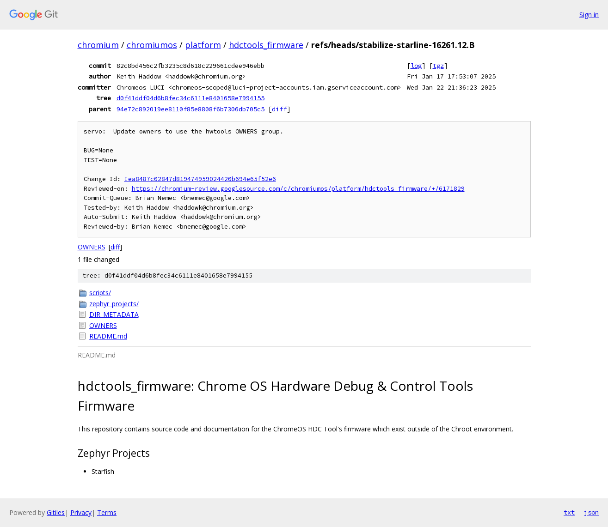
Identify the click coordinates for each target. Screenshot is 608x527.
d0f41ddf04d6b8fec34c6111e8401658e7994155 (190, 98)
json (591, 512)
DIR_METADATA (114, 314)
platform (203, 44)
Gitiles (56, 512)
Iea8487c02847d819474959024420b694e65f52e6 (200, 179)
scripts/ (100, 292)
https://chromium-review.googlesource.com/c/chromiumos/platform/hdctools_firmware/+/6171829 (298, 189)
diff (279, 109)
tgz (438, 65)
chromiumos (152, 44)
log (416, 65)
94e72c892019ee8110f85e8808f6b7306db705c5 (190, 109)
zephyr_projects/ (114, 303)
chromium (98, 44)
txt (569, 512)
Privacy (81, 512)
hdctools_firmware (266, 44)
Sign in (589, 14)
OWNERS (91, 246)
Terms (107, 512)
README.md (108, 336)
